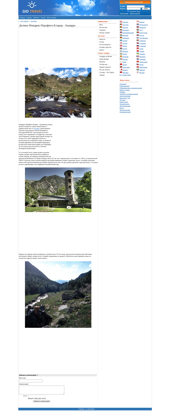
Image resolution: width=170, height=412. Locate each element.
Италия (125, 59)
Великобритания (128, 33)
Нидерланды (143, 25)
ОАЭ (141, 30)
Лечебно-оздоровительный (129, 94)
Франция (142, 57)
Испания (125, 57)
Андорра (34, 21)
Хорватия (142, 59)
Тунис (141, 49)
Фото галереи (51, 18)
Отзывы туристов (105, 47)
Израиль (125, 51)
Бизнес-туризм (125, 90)
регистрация (124, 13)
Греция (125, 41)
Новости (36, 18)
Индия (125, 54)
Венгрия (125, 35)
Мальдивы (126, 67)
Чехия (141, 65)
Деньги (101, 50)
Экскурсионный (125, 96)
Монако (141, 22)
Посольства (103, 27)
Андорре (36, 128)
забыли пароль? (135, 13)
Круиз (122, 108)
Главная (22, 18)
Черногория (143, 62)
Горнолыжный (124, 86)
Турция (141, 51)
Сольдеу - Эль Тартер (106, 72)
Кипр (124, 62)
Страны (29, 18)
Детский (122, 100)
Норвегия (142, 27)
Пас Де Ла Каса (104, 70)
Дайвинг (122, 92)
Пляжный (123, 84)
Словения (142, 46)
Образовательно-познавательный (131, 88)
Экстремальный (125, 106)
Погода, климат (104, 33)
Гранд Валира (104, 59)
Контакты (91, 411)
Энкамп (102, 75)
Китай (125, 65)
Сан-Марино (143, 38)
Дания (125, 46)
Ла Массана (103, 64)
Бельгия (125, 27)
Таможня (102, 30)
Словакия (142, 43)
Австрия (125, 22)
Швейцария (143, 67)
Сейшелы (142, 41)
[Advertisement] (41, 49)
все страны (24, 21)
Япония (141, 73)
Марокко (126, 73)
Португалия (143, 33)
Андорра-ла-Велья (105, 56)
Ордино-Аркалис (105, 67)
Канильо (102, 62)
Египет (125, 49)
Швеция (142, 70)
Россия (141, 35)
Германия (126, 38)
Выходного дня (125, 98)
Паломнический (125, 112)
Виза (101, 25)
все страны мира (125, 75)
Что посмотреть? (105, 44)
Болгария (126, 30)
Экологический (125, 110)
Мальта (125, 70)
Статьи (43, 18)
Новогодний (124, 102)
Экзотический (124, 104)
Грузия (125, 43)
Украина (142, 54)
